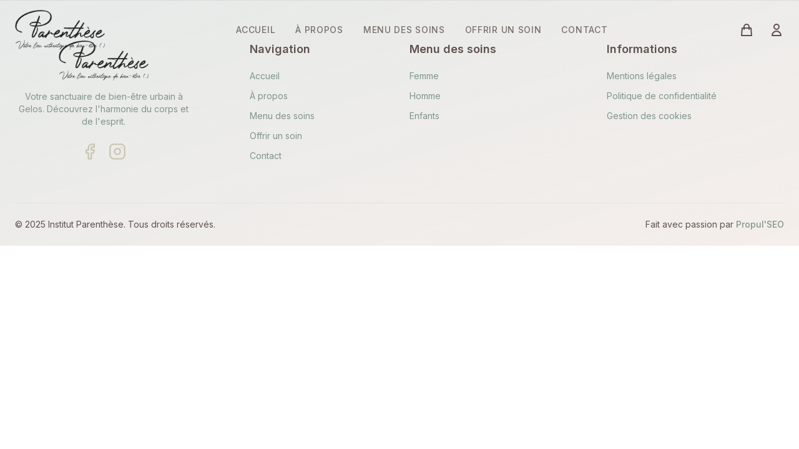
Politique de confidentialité (662, 95)
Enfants (424, 115)
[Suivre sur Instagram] (117, 151)
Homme (425, 95)
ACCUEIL (255, 29)
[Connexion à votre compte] (776, 29)
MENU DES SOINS (404, 29)
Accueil (265, 75)
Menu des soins (282, 115)
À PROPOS (319, 29)
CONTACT (584, 29)
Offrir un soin (276, 135)
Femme (424, 75)
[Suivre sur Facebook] (90, 151)
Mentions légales (642, 75)
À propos (269, 95)
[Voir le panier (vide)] (746, 29)
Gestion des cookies (649, 115)
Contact (266, 155)
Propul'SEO (760, 224)
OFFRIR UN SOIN (503, 29)
